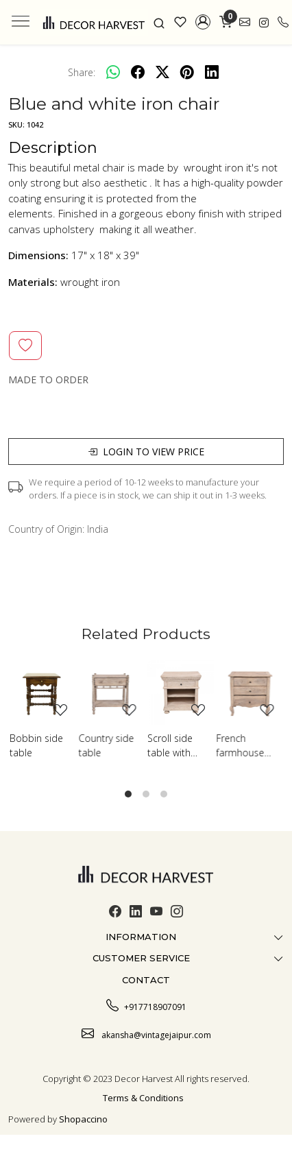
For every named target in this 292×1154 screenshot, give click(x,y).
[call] (283, 22)
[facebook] (137, 72)
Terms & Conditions (143, 1098)
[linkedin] (211, 72)
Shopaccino (83, 1119)
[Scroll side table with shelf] (180, 693)
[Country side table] (112, 693)
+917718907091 (146, 1005)
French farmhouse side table (241, 746)
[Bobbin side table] (43, 693)
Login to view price (146, 451)
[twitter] (162, 72)
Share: (81, 72)
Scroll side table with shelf (170, 746)
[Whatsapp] (113, 72)
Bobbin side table (36, 745)
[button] (203, 21)
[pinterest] (187, 72)
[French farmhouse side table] (250, 693)
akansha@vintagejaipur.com (146, 1033)
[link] (159, 21)
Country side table (106, 745)
